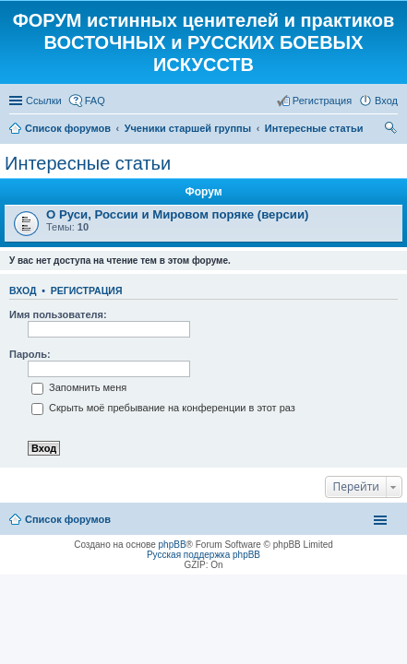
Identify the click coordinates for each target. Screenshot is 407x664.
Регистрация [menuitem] (322, 100)
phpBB (172, 545)
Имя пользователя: (58, 314)
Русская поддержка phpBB (203, 555)
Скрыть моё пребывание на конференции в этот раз (163, 407)
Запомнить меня (78, 387)
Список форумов (68, 519)
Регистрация (87, 290)
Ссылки (44, 100)
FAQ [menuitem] (95, 100)
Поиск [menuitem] (392, 130)
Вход (22, 290)
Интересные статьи (88, 163)
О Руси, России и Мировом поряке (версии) (177, 214)
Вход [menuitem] (386, 100)
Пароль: (30, 354)
